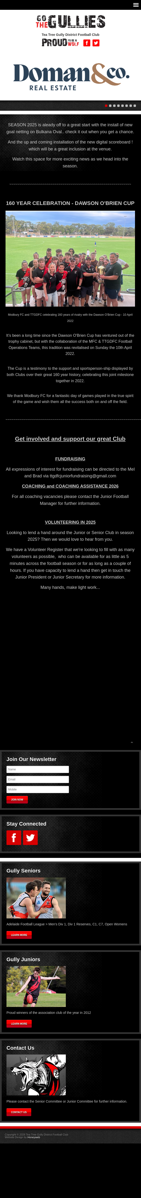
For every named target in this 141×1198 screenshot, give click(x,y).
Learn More (19, 935)
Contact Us (20, 1048)
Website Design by (22, 1137)
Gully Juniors (23, 959)
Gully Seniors (23, 871)
